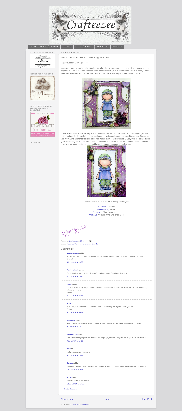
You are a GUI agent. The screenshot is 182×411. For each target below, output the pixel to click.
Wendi (69, 284)
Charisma (102, 207)
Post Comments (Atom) (80, 404)
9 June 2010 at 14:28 (75, 341)
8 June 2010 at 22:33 (75, 296)
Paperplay (97, 212)
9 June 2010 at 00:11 (75, 312)
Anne (69, 303)
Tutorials (54, 47)
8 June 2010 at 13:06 (75, 262)
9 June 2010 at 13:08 (75, 327)
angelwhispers (73, 253)
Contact (88, 47)
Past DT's (67, 47)
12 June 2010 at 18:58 (75, 384)
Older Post (146, 399)
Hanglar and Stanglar (90, 244)
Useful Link (117, 47)
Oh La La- (93, 215)
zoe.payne (71, 320)
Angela (70, 377)
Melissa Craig (72, 334)
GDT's (78, 47)
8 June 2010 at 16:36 (75, 276)
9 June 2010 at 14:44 (75, 355)
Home (33, 47)
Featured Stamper (74, 244)
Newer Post (67, 399)
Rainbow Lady (103, 209)
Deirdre (70, 363)
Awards (43, 47)
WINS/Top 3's (102, 47)
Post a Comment (70, 389)
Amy (69, 349)
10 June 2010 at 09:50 (75, 370)
